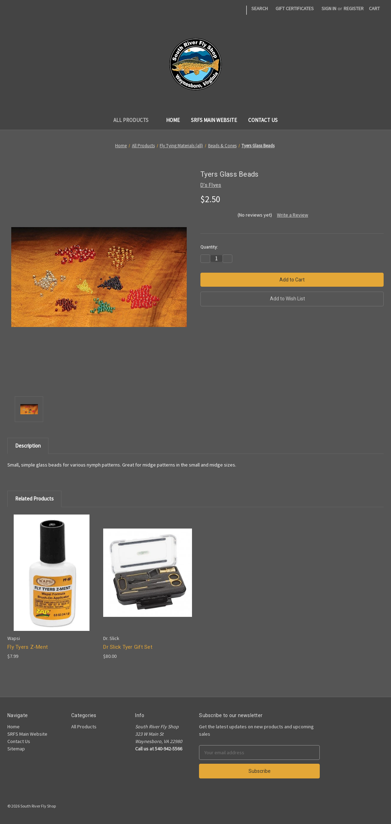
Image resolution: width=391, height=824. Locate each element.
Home (173, 120)
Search (259, 8)
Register (354, 8)
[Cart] (374, 8)
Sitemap (16, 748)
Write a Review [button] (292, 215)
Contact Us (263, 120)
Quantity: (209, 247)
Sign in (329, 8)
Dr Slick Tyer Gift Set (127, 647)
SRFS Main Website (214, 120)
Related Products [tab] (34, 498)
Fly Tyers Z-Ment (27, 647)
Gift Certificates (295, 8)
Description (28, 445)
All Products (134, 120)
